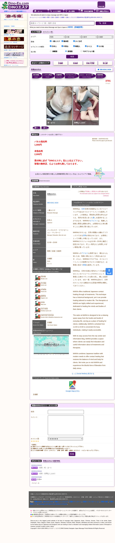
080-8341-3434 (52, 203)
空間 (84, 235)
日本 (83, 209)
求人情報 (72, 11)
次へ (45, 128)
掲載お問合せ (104, 11)
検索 (104, 23)
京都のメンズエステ (61, 502)
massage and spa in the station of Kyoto (52, 504)
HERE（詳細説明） (76, 27)
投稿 (72, 454)
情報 (84, 265)
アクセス (84, 253)
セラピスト (94, 221)
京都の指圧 (104, 502)
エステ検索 (57, 11)
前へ (36, 128)
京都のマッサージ (75, 502)
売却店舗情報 (88, 11)
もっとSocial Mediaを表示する (83, 374)
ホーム (40, 11)
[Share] (109, 271)
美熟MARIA (38, 502)
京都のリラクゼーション (91, 502)
